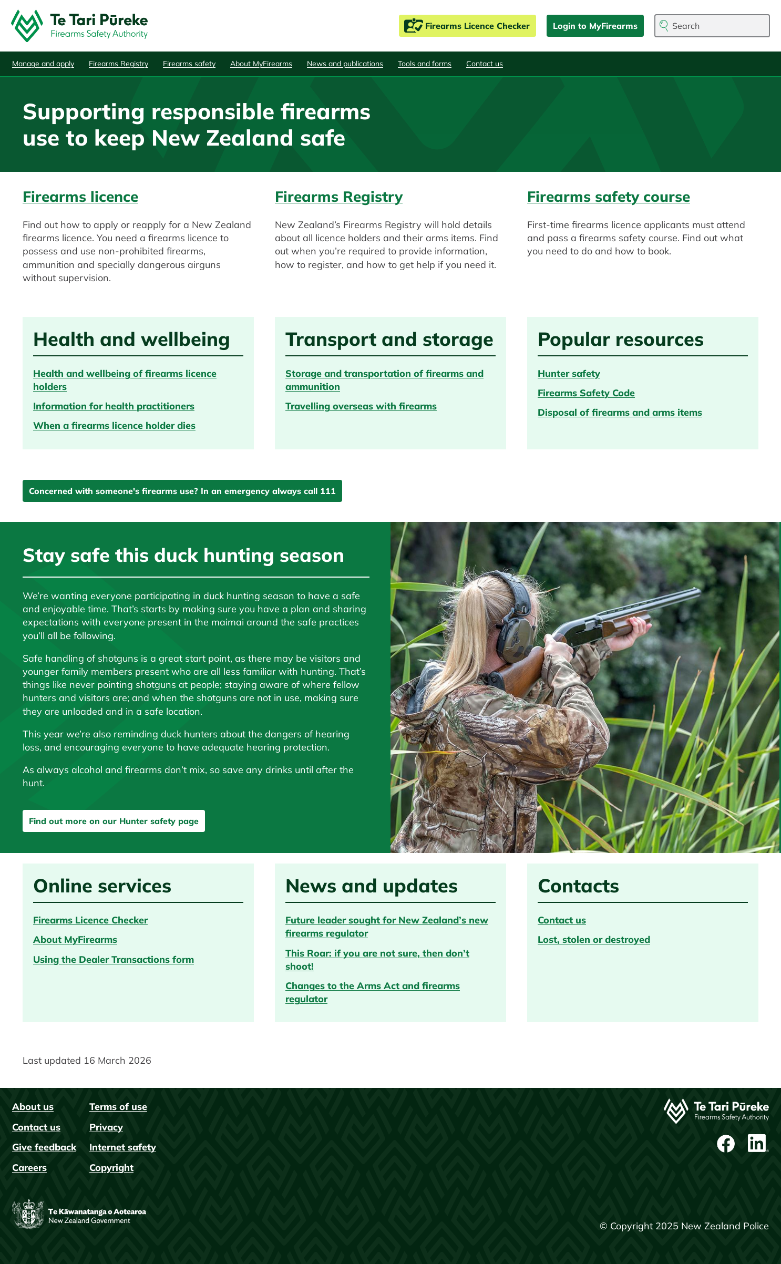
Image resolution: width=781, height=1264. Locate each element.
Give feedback (44, 1147)
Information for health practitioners (113, 406)
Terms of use (118, 1107)
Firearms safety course (608, 196)
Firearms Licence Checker (477, 25)
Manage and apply (43, 63)
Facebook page (726, 1143)
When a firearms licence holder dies (114, 425)
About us (33, 1107)
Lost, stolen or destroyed (594, 939)
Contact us (484, 63)
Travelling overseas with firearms (361, 406)
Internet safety (122, 1147)
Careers (29, 1168)
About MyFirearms (261, 63)
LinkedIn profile (758, 1143)
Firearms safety (189, 63)
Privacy (106, 1127)
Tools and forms (424, 63)
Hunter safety (569, 373)
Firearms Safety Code (586, 393)
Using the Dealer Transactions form (113, 959)
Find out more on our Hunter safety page (114, 821)
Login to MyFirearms (595, 25)
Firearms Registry (118, 63)
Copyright (111, 1168)
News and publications (345, 63)
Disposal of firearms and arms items (620, 412)
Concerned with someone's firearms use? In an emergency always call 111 (182, 491)
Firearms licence (80, 196)
